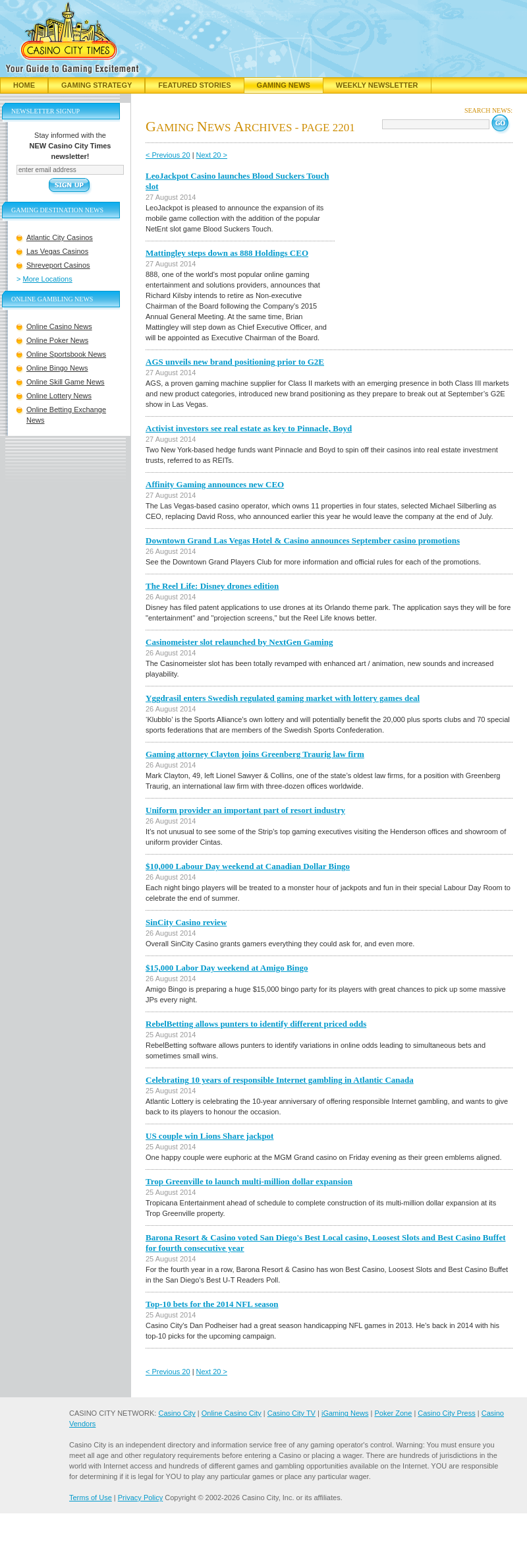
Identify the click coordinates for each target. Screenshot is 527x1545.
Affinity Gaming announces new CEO (215, 484)
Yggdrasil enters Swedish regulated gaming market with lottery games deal (283, 698)
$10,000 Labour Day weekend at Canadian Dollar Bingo (248, 866)
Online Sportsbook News (66, 354)
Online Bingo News (57, 368)
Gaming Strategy (96, 85)
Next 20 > (211, 155)
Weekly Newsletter (377, 85)
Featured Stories (194, 85)
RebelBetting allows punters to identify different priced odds (256, 1024)
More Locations (47, 279)
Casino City (176, 1413)
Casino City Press (446, 1413)
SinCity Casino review (186, 922)
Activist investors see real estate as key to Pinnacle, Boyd (249, 428)
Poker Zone (393, 1413)
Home (24, 85)
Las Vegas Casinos (57, 251)
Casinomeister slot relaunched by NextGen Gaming (239, 642)
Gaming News (283, 85)
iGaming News (345, 1413)
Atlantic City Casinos (59, 237)
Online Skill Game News (65, 382)
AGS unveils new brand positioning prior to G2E (235, 362)
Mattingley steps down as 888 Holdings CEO (227, 253)
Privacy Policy (140, 1497)
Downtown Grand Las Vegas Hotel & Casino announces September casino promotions (303, 540)
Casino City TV (291, 1413)
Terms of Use (90, 1497)
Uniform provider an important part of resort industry (245, 810)
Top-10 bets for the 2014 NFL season (212, 1304)
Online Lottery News (59, 396)
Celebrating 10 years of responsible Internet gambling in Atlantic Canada (280, 1080)
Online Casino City (232, 1413)
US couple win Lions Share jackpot (209, 1136)
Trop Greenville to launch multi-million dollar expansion (249, 1181)
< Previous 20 (168, 155)
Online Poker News (57, 340)
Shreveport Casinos (58, 265)
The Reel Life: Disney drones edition (212, 586)
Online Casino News (59, 326)
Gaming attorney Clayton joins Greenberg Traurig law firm (255, 754)
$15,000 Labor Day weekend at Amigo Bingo (227, 968)
